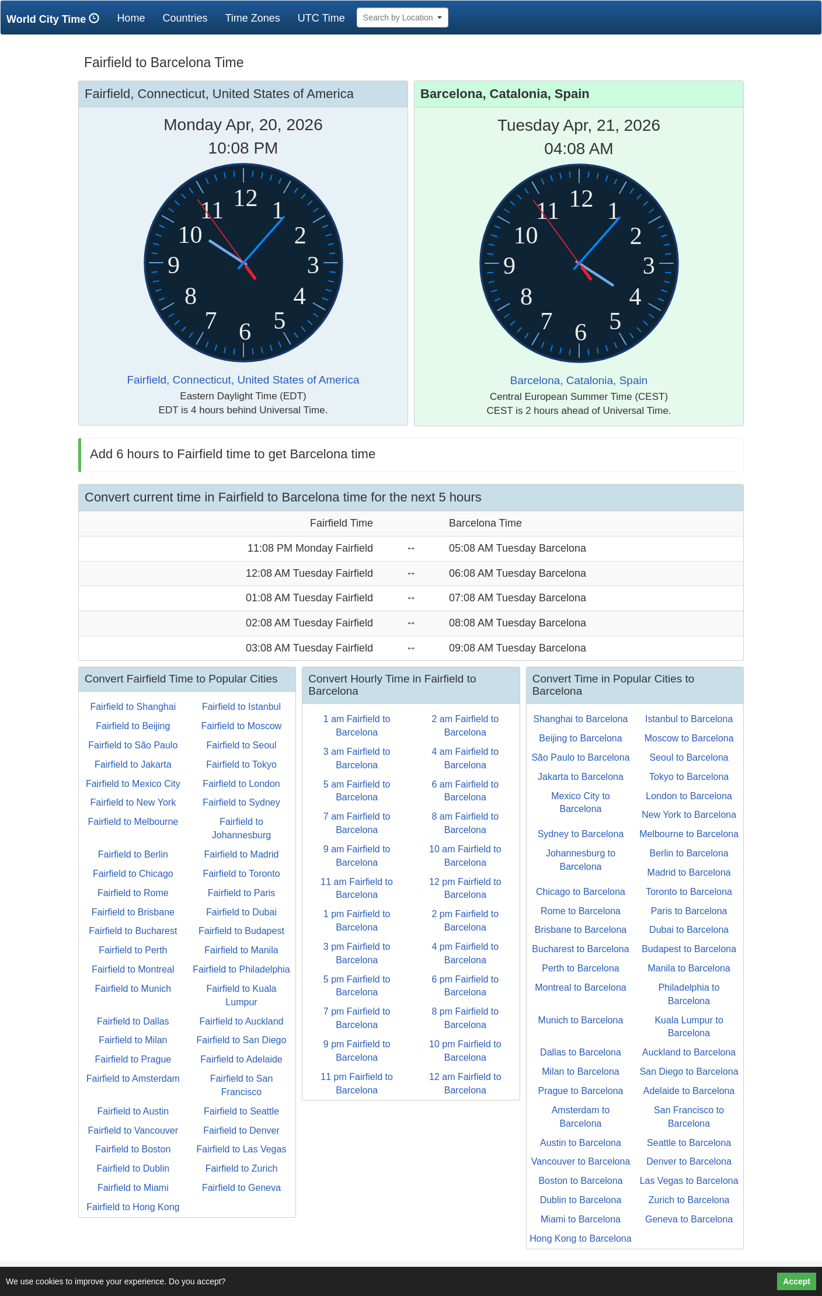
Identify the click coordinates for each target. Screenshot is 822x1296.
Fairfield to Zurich (242, 1168)
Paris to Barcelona (689, 911)
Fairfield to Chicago (133, 874)
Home (135, 18)
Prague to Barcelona (581, 1091)
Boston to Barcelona (580, 1181)
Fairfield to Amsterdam (133, 1079)
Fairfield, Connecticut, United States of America (243, 380)
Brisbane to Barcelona (580, 930)
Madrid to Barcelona (689, 872)
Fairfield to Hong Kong (132, 1207)
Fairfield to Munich (133, 989)
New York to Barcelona (689, 815)
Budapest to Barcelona (689, 949)
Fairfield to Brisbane (133, 912)
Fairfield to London (241, 784)
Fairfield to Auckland (241, 1021)
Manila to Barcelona (688, 968)
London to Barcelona (689, 796)
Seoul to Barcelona (689, 757)
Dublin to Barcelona (581, 1200)
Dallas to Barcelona (580, 1052)
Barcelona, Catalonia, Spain (579, 380)
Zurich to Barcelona (689, 1200)
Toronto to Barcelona (689, 892)
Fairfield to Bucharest (133, 931)
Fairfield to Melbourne (133, 822)
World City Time (55, 19)
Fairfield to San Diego (242, 1040)
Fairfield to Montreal (133, 969)
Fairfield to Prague (133, 1059)
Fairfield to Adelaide (241, 1059)
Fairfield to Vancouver (133, 1130)
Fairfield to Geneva (241, 1188)
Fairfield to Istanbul (241, 707)
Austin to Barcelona (580, 1143)
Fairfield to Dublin (133, 1168)
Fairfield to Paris (242, 893)
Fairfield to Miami (133, 1188)
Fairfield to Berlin (133, 854)
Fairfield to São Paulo (132, 745)
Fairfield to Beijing (133, 726)
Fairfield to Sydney (241, 802)
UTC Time (321, 18)
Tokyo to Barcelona (689, 777)
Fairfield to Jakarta (133, 764)
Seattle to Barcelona (689, 1143)
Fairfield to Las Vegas (242, 1149)
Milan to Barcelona (580, 1071)
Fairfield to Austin (133, 1111)
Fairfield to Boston (132, 1149)
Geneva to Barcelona (689, 1219)
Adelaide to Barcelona (689, 1091)
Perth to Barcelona (580, 968)
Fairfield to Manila (241, 950)
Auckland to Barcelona (689, 1052)
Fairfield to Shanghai (133, 707)
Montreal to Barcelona (580, 987)
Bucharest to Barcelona (580, 949)
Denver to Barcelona (689, 1161)
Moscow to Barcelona (689, 738)
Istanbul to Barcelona (689, 719)
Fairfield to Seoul (241, 745)
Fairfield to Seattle (241, 1111)
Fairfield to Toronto (241, 874)
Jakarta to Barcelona (581, 777)
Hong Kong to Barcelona (580, 1238)
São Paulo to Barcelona (580, 757)
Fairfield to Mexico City (133, 784)
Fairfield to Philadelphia (241, 969)
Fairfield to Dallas (133, 1021)
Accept (796, 1281)
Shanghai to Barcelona (581, 719)
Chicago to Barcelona (580, 892)
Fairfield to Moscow (241, 726)
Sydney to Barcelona (581, 834)
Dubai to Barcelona (689, 930)
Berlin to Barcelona (689, 853)
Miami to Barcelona (581, 1219)
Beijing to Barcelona (580, 738)
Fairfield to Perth (133, 950)
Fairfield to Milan (133, 1040)
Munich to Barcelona (581, 1020)
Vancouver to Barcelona (581, 1161)
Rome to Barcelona (581, 911)
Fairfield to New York (133, 802)
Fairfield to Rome (133, 893)
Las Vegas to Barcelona (689, 1181)
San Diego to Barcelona (689, 1071)
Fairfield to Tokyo (241, 764)
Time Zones (252, 18)
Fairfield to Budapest (241, 931)
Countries (184, 18)
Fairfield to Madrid (241, 854)
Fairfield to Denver (241, 1130)
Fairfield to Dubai (241, 912)
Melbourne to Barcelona (689, 834)
